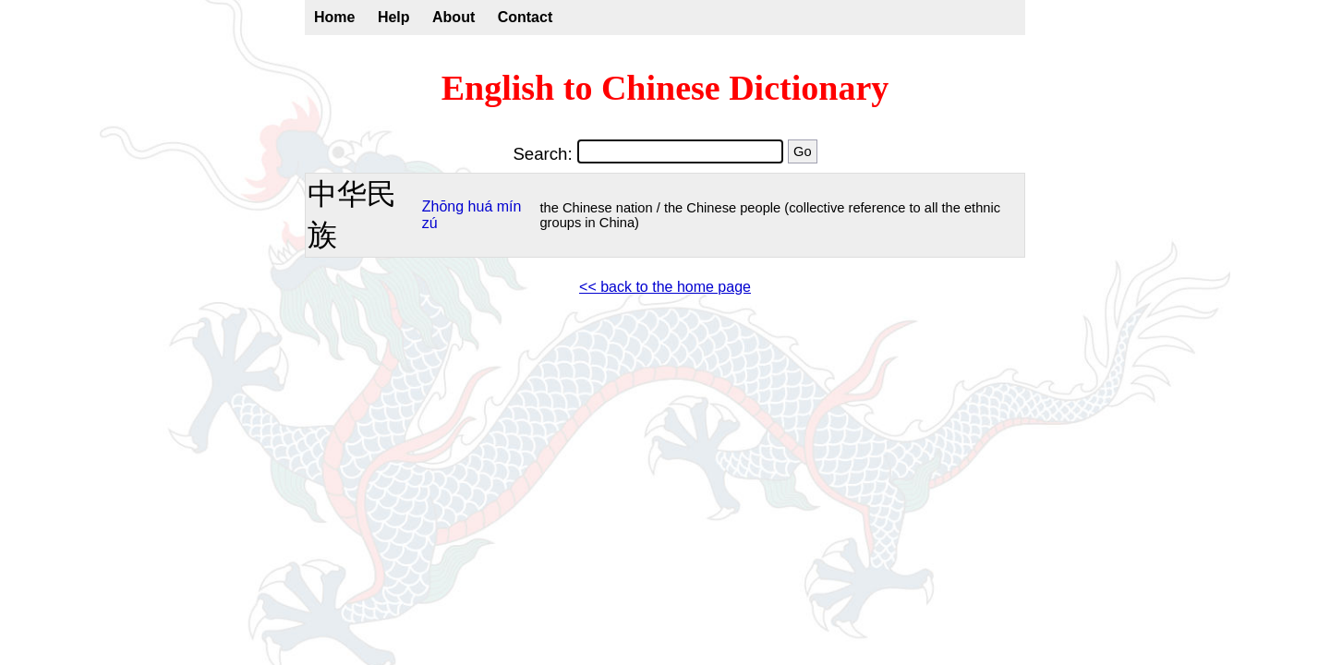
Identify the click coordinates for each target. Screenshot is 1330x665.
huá (480, 206)
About (453, 17)
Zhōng (443, 206)
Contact (525, 17)
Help (394, 17)
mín (509, 206)
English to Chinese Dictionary (665, 87)
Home (334, 17)
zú (430, 223)
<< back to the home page (665, 287)
